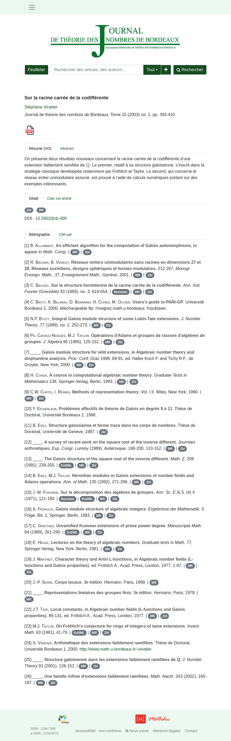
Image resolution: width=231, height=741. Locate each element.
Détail (33, 198)
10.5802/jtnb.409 (50, 218)
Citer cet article (59, 198)
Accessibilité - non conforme (98, 731)
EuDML (66, 465)
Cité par (65, 234)
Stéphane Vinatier (41, 107)
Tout (150, 69)
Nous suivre (137, 731)
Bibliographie (39, 234)
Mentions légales (167, 731)
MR (41, 210)
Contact (191, 731)
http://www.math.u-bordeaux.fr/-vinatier (115, 649)
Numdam (120, 292)
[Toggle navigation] (32, 7)
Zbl (28, 210)
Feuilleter (36, 69)
